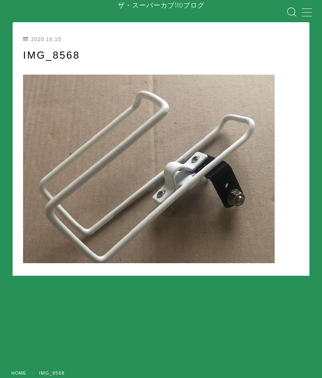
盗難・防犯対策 (86, 346)
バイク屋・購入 (133, 346)
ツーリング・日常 (182, 346)
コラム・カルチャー (236, 346)
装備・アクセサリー (273, 339)
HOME (19, 315)
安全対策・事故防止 (146, 339)
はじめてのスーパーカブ (84, 339)
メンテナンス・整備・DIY (209, 339)
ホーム (33, 339)
